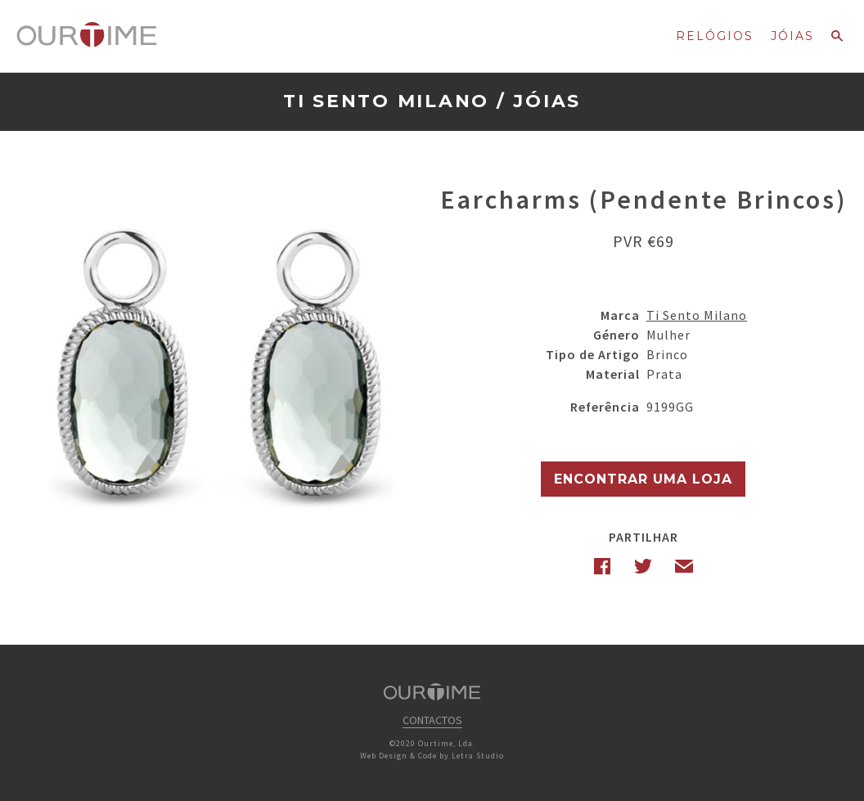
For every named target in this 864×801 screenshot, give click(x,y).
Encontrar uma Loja (643, 479)
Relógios (715, 36)
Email (684, 566)
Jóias (792, 36)
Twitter (643, 566)
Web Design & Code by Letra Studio (432, 755)
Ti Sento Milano (386, 101)
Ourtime (86, 35)
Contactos (432, 720)
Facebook (602, 566)
